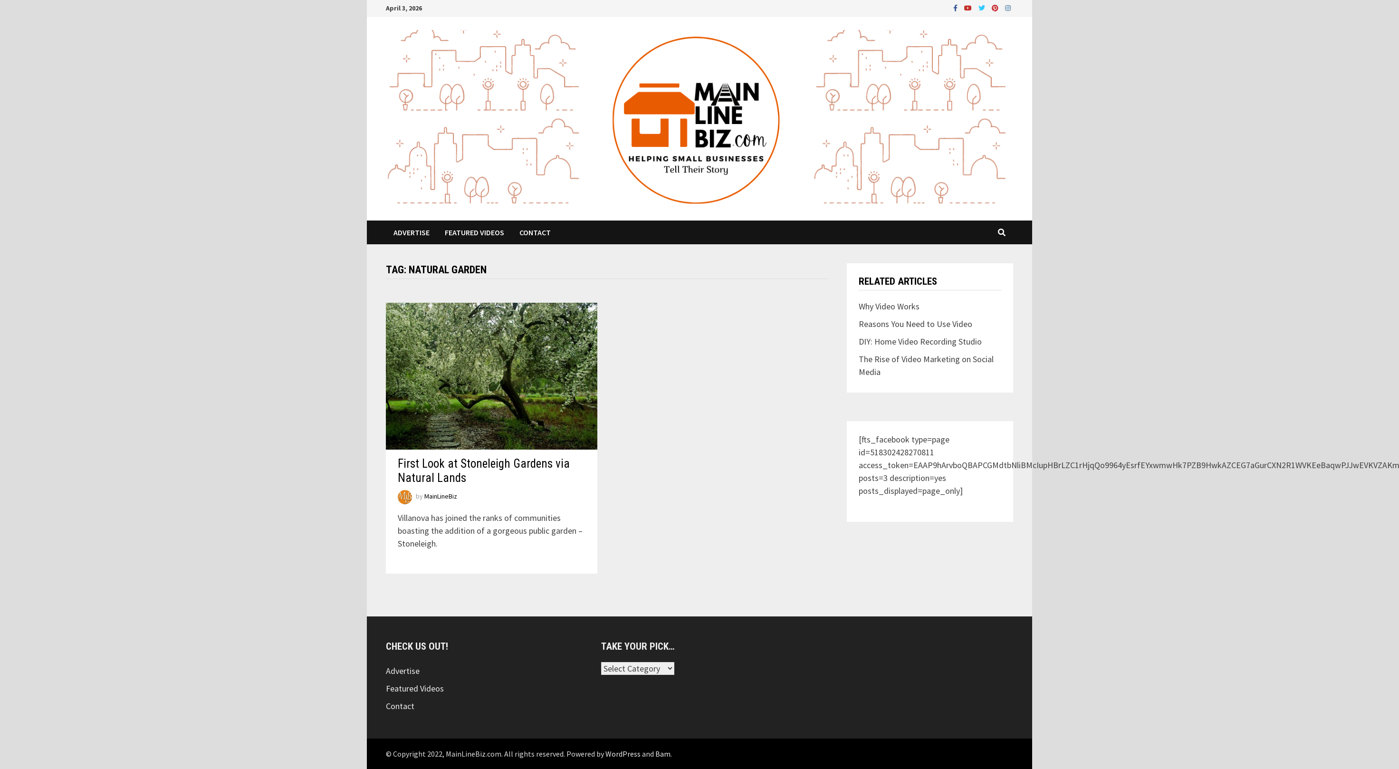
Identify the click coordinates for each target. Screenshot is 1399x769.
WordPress (623, 754)
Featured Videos (474, 232)
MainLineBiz (440, 496)
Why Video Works (889, 306)
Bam (663, 754)
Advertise (411, 232)
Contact (535, 232)
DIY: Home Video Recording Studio (920, 341)
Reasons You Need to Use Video (915, 323)
